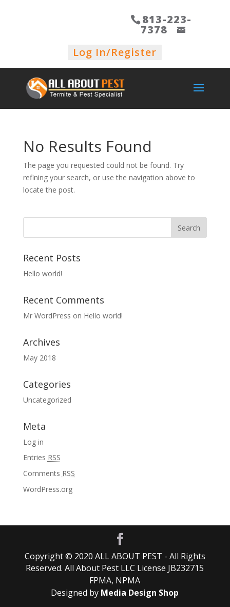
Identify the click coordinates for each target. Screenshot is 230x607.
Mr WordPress (47, 315)
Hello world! (42, 273)
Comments (49, 473)
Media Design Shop (140, 592)
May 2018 (39, 358)
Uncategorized (47, 400)
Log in (33, 442)
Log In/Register (115, 52)
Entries (42, 457)
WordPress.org (47, 489)
